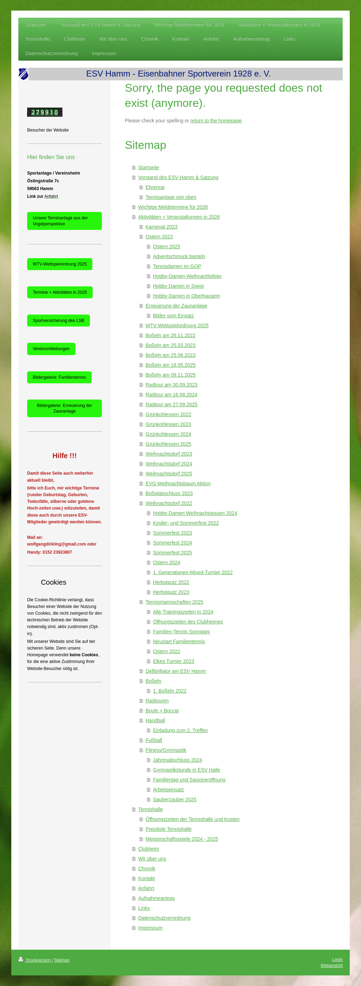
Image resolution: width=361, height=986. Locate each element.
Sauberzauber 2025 (174, 799)
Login (337, 959)
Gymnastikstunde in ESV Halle (186, 770)
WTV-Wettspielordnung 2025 (177, 325)
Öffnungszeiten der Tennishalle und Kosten (192, 819)
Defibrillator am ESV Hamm (176, 671)
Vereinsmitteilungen (51, 348)
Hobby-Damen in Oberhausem (186, 296)
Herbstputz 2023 (171, 592)
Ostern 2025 (166, 246)
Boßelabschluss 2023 (169, 493)
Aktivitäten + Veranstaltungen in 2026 (179, 217)
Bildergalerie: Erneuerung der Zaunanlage (64, 408)
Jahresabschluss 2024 (177, 760)
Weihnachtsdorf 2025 (169, 473)
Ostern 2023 (159, 236)
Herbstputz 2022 (171, 582)
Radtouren (157, 701)
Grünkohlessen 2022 (168, 414)
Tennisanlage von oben (171, 197)
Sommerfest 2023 (172, 533)
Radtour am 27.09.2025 (171, 404)
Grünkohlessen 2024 (168, 434)
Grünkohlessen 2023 (168, 424)
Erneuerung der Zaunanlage (176, 306)
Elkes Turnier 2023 (173, 661)
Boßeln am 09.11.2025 (171, 375)
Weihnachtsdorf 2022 (169, 503)
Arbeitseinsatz (168, 789)
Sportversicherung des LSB (58, 320)
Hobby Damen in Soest (178, 286)
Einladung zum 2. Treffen (180, 730)
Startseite (148, 167)
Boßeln (153, 681)
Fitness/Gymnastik (166, 750)
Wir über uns (152, 859)
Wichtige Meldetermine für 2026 (173, 207)
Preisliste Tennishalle (168, 829)
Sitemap (61, 960)
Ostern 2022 (166, 651)
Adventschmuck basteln (179, 256)
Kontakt (146, 878)
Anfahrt (146, 888)
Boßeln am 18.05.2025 (171, 365)
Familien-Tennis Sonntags (181, 631)
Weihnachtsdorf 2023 (169, 454)
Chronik (146, 868)
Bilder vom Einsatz (173, 315)
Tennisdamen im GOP (177, 266)
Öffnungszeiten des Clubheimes (188, 622)
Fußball (154, 740)
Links (144, 908)
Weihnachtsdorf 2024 (169, 464)
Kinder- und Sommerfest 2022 (186, 523)
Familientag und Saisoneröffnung (189, 780)
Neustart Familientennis (179, 641)
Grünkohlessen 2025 (168, 444)
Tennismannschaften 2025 (174, 602)
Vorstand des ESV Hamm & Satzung (178, 177)
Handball (155, 720)
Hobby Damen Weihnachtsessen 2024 (195, 513)
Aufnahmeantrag (156, 898)
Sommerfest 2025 (172, 552)
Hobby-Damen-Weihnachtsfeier (187, 276)
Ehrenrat (155, 187)
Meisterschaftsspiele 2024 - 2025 (182, 839)
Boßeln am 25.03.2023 (171, 345)
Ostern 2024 (166, 562)
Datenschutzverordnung (164, 918)
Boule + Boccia (162, 710)
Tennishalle (150, 809)
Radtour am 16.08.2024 (171, 394)
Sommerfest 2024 (172, 543)
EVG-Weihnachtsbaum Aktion (178, 483)
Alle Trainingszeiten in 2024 (183, 612)
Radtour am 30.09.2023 (171, 385)
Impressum (150, 928)
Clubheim (148, 849)
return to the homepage (216, 120)
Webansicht (332, 965)
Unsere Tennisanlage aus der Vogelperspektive (60, 220)
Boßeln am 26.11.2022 (171, 335)
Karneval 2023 (161, 227)
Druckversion (35, 960)
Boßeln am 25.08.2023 (171, 355)
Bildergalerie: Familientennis (59, 377)
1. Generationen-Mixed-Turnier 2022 (193, 572)
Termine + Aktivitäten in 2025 (60, 292)
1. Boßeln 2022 (169, 691)
